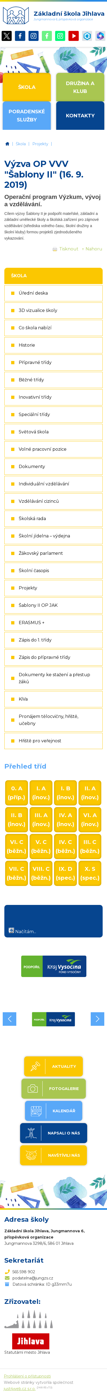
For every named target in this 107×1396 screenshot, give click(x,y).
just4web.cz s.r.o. (20, 1388)
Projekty (40, 143)
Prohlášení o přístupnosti (27, 1376)
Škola (21, 143)
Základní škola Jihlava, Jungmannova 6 (7, 144)
